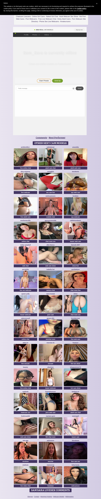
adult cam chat (50, 168)
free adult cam (25, 217)
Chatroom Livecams (23, 16)
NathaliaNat (50, 147)
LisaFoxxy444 (25, 416)
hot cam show (75, 388)
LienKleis (75, 196)
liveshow (50, 486)
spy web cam (75, 192)
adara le (25, 343)
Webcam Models (58, 496)
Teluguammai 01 (75, 367)
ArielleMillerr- (25, 147)
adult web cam (75, 168)
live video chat (25, 486)
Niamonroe (50, 465)
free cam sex (75, 461)
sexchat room (50, 339)
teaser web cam (75, 241)
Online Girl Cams (38, 16)
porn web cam (50, 412)
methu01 (26, 391)
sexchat (50, 461)
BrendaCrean (75, 318)
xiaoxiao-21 (50, 343)
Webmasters (69, 496)
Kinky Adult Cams (64, 19)
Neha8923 (50, 171)
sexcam (50, 363)
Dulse (75, 294)
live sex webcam (25, 290)
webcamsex (75, 486)
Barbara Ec (75, 391)
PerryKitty (25, 269)
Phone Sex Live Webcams (49, 21)
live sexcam (25, 363)
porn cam (50, 315)
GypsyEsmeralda (50, 220)
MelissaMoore (50, 196)
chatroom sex (25, 412)
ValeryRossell (25, 318)
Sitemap (30, 496)
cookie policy (81, 8)
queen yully (25, 294)
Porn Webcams (31, 19)
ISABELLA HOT (50, 269)
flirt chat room (50, 437)
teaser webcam (25, 315)
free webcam (25, 192)
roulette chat (50, 217)
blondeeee (75, 440)
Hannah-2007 (75, 245)
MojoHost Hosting (46, 496)
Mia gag (25, 440)
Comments (41, 137)
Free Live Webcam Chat (47, 19)
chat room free (75, 290)
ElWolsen (50, 367)
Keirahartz (75, 171)
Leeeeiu (25, 367)
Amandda (75, 147)
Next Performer (57, 137)
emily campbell (25, 245)
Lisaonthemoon (50, 391)
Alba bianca (50, 245)
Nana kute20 (50, 294)
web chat (25, 266)
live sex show (75, 363)
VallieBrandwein (75, 220)
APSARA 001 (50, 318)
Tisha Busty (75, 465)
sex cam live (50, 192)
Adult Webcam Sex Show (68, 16)
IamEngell (75, 416)
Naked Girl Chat (52, 16)
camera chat (50, 290)
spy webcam (75, 217)
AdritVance (50, 440)
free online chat (25, 168)
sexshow (25, 461)
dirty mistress (25, 171)
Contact (36, 496)
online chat (25, 241)
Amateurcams (65, 21)
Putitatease (25, 196)
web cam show (50, 266)
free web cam (75, 339)
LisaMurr (75, 343)
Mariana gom (50, 416)
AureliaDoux (75, 269)
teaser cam (75, 437)
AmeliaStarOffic (25, 220)
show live (75, 266)
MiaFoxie (25, 465)
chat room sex (50, 241)
